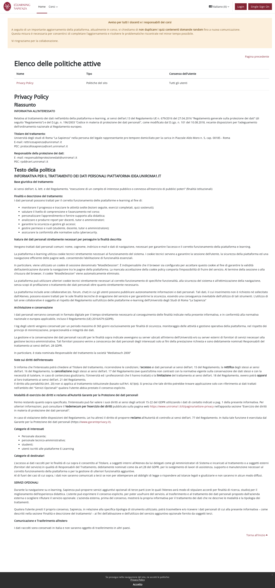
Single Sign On (260, 6)
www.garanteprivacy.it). (96, 422)
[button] (219, 6)
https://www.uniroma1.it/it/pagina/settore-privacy (182, 406)
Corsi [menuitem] (52, 6)
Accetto (137, 584)
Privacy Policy (137, 579)
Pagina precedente (257, 56)
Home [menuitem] (42, 6)
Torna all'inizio (257, 535)
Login (240, 6)
